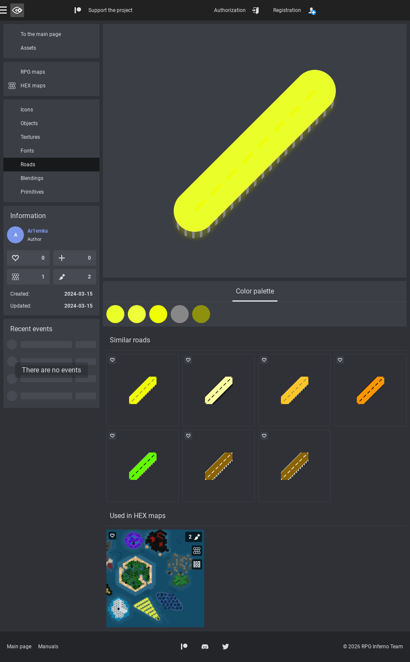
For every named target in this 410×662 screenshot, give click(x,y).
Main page (19, 646)
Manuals (48, 646)
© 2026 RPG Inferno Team (373, 646)
